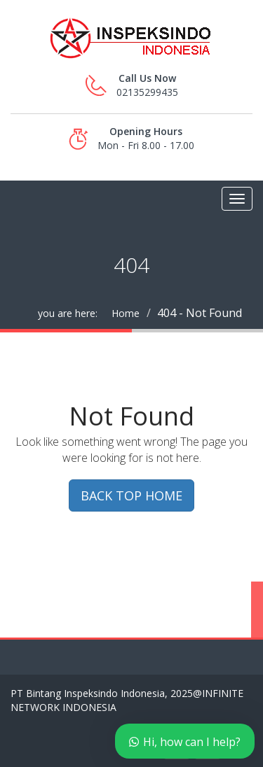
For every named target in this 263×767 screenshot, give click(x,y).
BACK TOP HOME (131, 495)
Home (126, 313)
